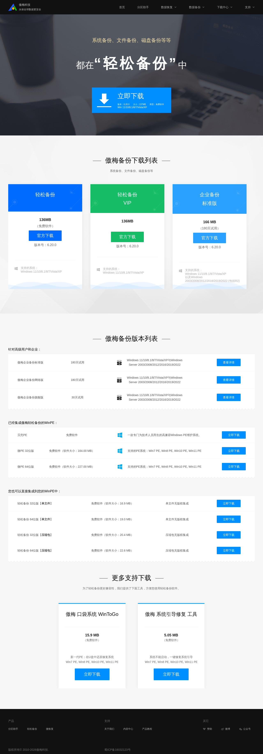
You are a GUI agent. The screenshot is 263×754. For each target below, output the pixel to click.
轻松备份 (32, 727)
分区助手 (143, 7)
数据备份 (195, 7)
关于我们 (109, 727)
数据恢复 (167, 7)
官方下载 (45, 235)
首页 (122, 7)
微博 (225, 727)
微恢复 (49, 727)
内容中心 (128, 727)
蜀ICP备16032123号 (117, 748)
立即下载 (234, 435)
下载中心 (222, 7)
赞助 (207, 727)
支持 (248, 7)
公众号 (245, 727)
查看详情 (228, 362)
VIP (127, 203)
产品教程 (147, 727)
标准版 (209, 203)
